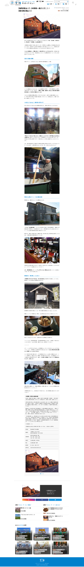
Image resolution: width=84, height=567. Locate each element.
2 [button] (42, 473)
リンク (43, 563)
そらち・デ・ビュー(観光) (64, 10)
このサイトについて (37, 563)
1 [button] (40, 473)
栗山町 (59, 10)
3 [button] (43, 473)
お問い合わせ (47, 563)
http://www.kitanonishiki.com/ (35, 447)
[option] (42, 461)
